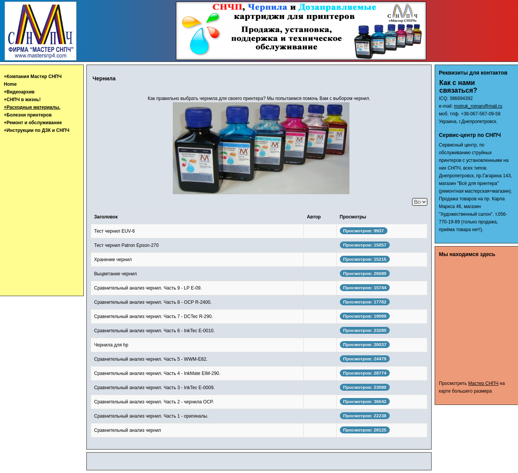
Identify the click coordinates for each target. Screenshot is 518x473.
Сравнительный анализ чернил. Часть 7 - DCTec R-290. (153, 316)
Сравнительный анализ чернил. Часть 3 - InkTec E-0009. (154, 387)
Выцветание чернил (115, 273)
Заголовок (106, 217)
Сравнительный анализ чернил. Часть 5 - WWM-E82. (150, 359)
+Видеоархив (19, 92)
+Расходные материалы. (32, 107)
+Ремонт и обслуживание (33, 122)
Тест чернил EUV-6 (114, 231)
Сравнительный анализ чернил (127, 430)
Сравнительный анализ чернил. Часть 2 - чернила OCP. (154, 402)
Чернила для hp (111, 345)
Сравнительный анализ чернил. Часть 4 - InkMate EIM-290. (157, 373)
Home (10, 84)
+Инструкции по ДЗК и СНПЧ (37, 130)
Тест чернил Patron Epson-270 (126, 245)
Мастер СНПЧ (483, 383)
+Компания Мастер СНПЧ (32, 76)
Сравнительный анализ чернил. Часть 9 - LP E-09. (148, 288)
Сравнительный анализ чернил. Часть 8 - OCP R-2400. (153, 302)
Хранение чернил (113, 259)
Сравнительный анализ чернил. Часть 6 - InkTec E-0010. (154, 330)
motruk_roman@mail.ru (478, 106)
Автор (314, 217)
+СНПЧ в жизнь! (22, 99)
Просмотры (353, 217)
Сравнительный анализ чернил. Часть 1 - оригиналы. (151, 416)
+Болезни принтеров (28, 115)
